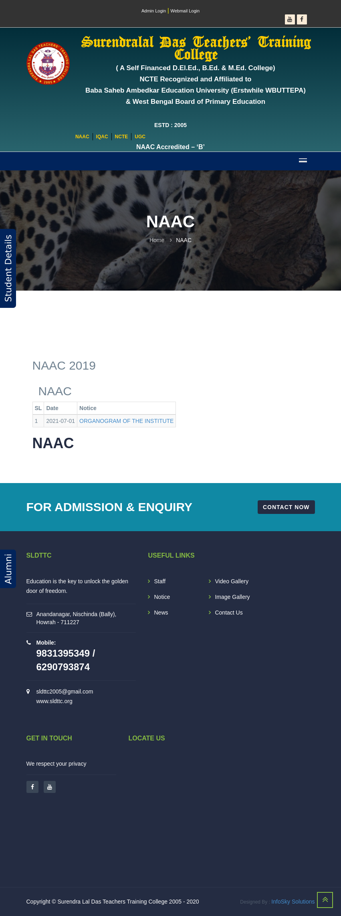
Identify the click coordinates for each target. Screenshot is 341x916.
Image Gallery (232, 597)
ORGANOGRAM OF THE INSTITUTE (126, 421)
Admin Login (153, 10)
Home (156, 240)
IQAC (102, 137)
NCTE (121, 137)
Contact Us (228, 612)
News (161, 612)
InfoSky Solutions (293, 901)
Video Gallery (231, 581)
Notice (162, 597)
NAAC (82, 137)
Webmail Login (185, 10)
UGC (140, 137)
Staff (159, 581)
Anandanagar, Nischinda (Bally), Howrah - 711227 (76, 618)
